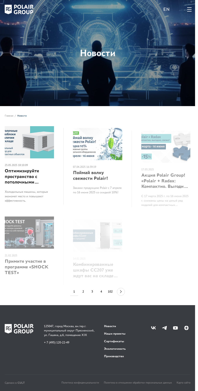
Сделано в (15, 382)
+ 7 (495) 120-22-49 (56, 342)
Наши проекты (115, 333)
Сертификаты (114, 341)
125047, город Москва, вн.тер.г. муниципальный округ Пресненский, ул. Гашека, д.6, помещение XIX (69, 330)
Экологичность (115, 349)
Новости (110, 326)
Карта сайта (183, 382)
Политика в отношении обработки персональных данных (138, 382)
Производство (114, 356)
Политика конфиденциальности (80, 382)
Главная (9, 116)
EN (166, 9)
